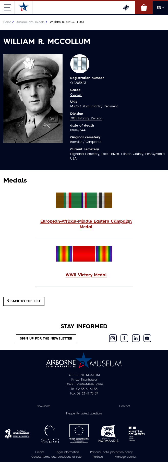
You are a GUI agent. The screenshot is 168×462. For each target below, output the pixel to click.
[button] (84, 225)
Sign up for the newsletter (46, 338)
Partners (98, 456)
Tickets (126, 7)
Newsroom (44, 406)
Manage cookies (126, 456)
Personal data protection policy (111, 452)
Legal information (67, 452)
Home (7, 22)
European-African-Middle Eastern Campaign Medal (86, 225)
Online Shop (144, 7)
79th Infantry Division (86, 118)
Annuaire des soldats (30, 22)
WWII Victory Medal (86, 275)
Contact (124, 406)
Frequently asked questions (84, 413)
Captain (76, 94)
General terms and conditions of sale (56, 456)
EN (160, 8)
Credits (39, 452)
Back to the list (23, 301)
